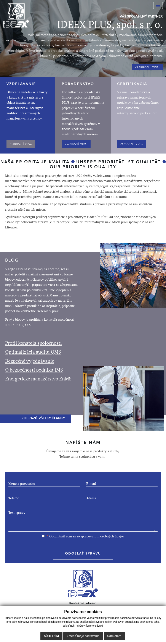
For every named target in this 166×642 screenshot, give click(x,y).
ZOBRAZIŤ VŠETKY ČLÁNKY (43, 418)
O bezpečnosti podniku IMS (34, 370)
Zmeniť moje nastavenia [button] (83, 636)
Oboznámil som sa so (83, 536)
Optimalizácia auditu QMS (33, 352)
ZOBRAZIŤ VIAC (21, 144)
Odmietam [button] (114, 636)
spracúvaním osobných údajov (102, 536)
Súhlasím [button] (51, 636)
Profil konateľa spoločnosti (33, 343)
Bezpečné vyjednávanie (29, 361)
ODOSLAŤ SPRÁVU (83, 553)
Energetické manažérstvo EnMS (38, 379)
